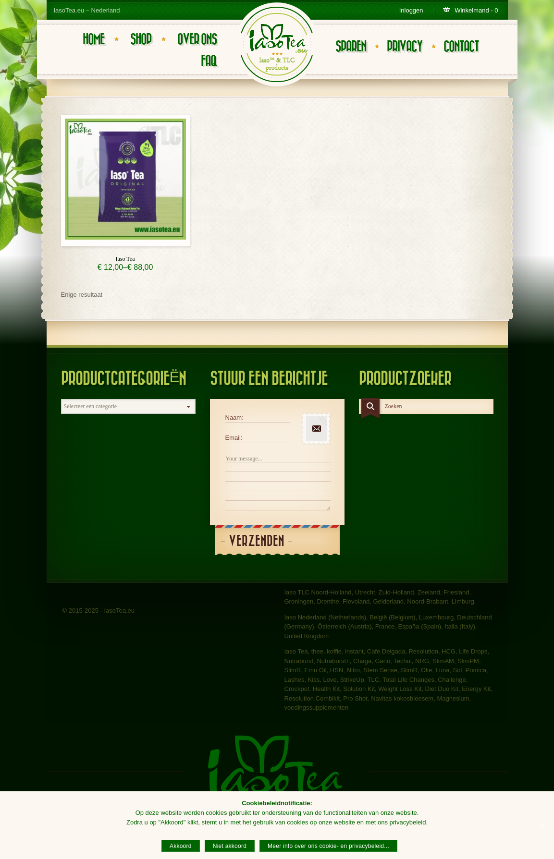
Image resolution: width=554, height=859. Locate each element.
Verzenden (256, 541)
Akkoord (181, 846)
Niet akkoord (229, 846)
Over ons (197, 39)
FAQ (209, 61)
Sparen (350, 46)
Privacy (404, 46)
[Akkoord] (542, 825)
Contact (461, 46)
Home (93, 39)
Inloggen (411, 10)
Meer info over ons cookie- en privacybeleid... (328, 846)
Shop (140, 39)
